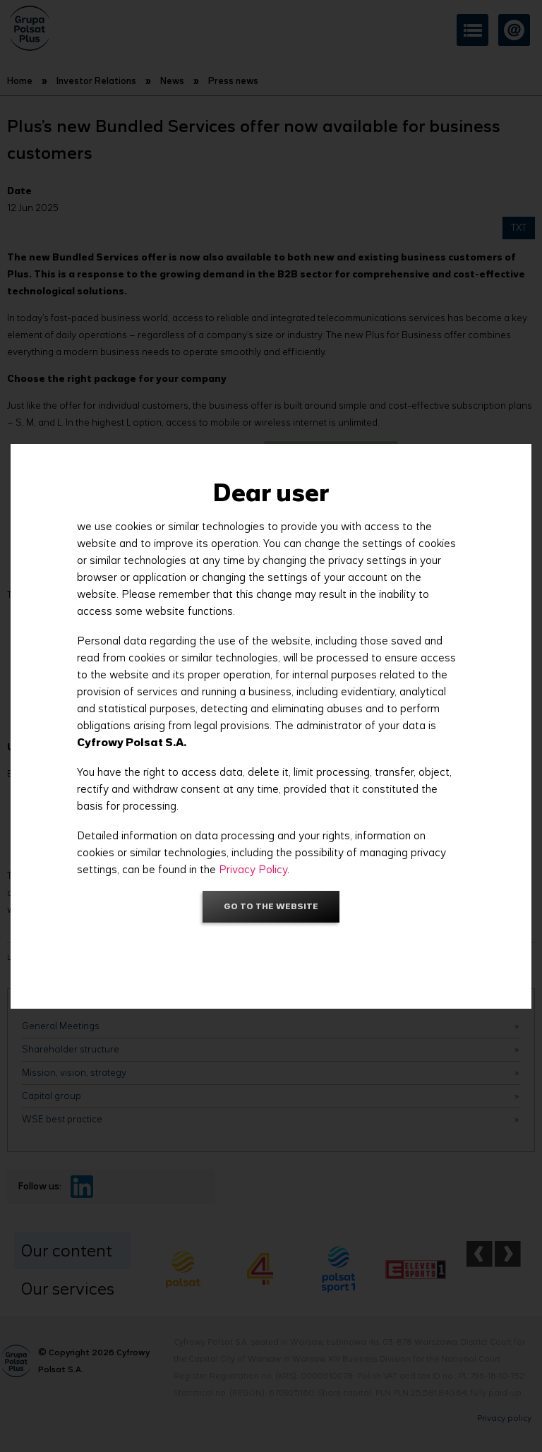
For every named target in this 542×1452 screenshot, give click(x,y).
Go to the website (271, 906)
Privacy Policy (253, 869)
